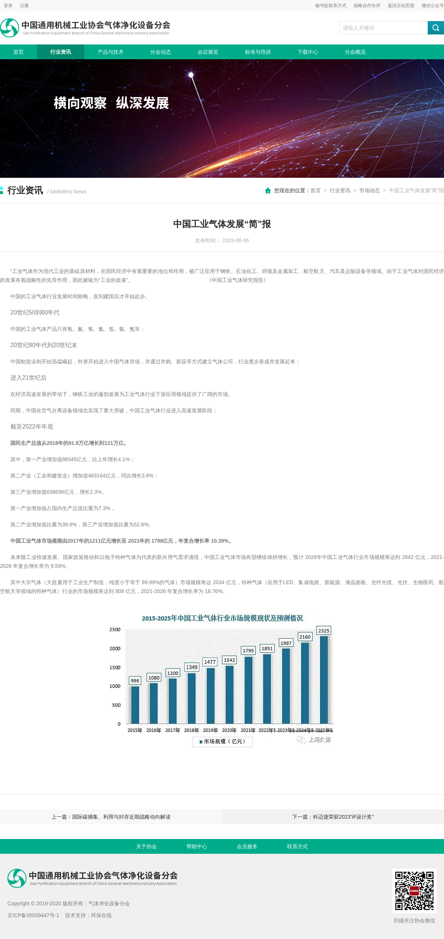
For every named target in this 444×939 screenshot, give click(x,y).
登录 (8, 5)
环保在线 (101, 915)
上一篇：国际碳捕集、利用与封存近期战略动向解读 (111, 817)
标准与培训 (258, 52)
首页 (18, 52)
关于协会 (146, 846)
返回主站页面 (401, 5)
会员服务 (247, 846)
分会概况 (355, 52)
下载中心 (307, 52)
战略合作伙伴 (367, 5)
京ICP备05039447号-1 (33, 915)
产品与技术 (111, 52)
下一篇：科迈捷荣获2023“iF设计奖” (333, 817)
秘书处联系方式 (330, 5)
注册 (24, 5)
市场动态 (369, 190)
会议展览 (208, 52)
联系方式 (297, 846)
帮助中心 (196, 846)
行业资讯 (60, 52)
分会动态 (160, 52)
